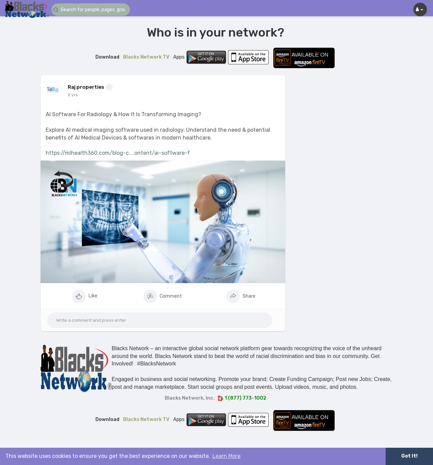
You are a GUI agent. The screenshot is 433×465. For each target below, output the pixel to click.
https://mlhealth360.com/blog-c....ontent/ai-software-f (118, 153)
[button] (92, 9)
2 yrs (73, 94)
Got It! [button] (409, 456)
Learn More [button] (226, 456)
